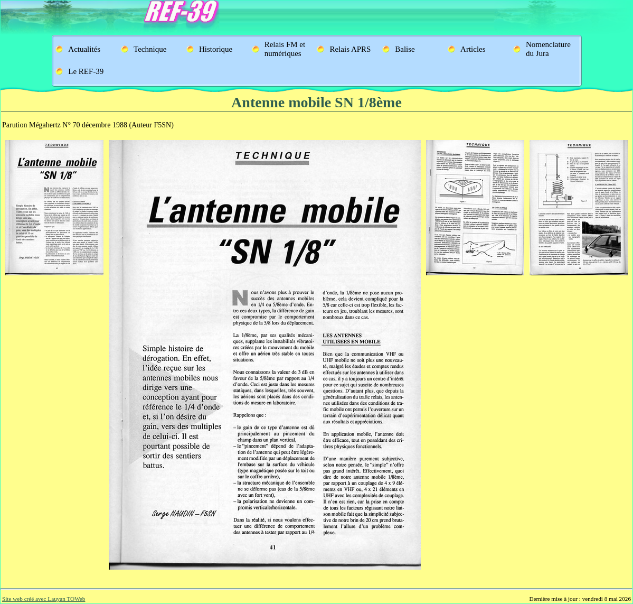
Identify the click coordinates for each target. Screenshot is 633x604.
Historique (215, 49)
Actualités (84, 49)
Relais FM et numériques (285, 49)
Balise (405, 49)
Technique (150, 49)
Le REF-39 (85, 71)
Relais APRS (350, 49)
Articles (472, 49)
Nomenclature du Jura (548, 49)
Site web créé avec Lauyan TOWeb (43, 599)
